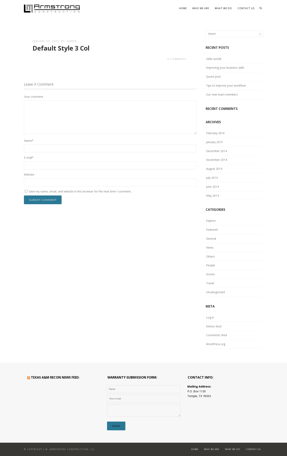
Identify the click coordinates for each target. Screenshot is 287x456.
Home (183, 8)
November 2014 (216, 160)
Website (29, 174)
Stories (210, 274)
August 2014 (214, 169)
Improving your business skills (225, 67)
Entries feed (213, 326)
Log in (210, 317)
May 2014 (212, 195)
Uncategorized (215, 292)
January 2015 (214, 142)
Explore (211, 221)
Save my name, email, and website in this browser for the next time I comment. (80, 191)
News (209, 247)
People (210, 265)
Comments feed (216, 335)
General (211, 238)
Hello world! (213, 59)
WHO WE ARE (200, 8)
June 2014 (212, 186)
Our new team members (222, 94)
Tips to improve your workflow (226, 85)
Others (210, 256)
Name (28, 141)
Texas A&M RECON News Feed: (55, 377)
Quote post (213, 76)
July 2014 (212, 178)
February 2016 (215, 133)
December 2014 (216, 151)
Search (260, 8)
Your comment (33, 97)
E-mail (28, 157)
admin (72, 41)
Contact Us (246, 8)
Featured (212, 229)
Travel (210, 283)
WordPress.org (215, 344)
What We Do (223, 8)
